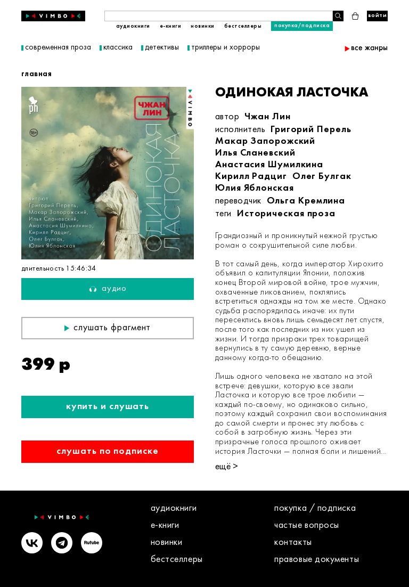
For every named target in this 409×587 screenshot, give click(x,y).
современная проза (58, 48)
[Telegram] (61, 544)
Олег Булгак (321, 176)
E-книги (171, 26)
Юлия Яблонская (254, 188)
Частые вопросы (306, 525)
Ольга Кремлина (306, 201)
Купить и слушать (107, 406)
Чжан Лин (267, 116)
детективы (162, 48)
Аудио (107, 289)
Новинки (203, 26)
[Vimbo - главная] (53, 16)
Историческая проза (286, 213)
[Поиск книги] (218, 16)
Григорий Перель (311, 129)
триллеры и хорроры (225, 48)
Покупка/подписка (302, 25)
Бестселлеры (243, 26)
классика (118, 48)
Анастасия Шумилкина (269, 164)
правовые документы (316, 559)
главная (36, 74)
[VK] (32, 544)
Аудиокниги (133, 26)
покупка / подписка (315, 508)
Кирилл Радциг (251, 176)
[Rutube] (91, 544)
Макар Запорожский (265, 141)
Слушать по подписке (107, 451)
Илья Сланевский (255, 153)
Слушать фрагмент (107, 327)
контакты (293, 542)
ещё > (226, 466)
